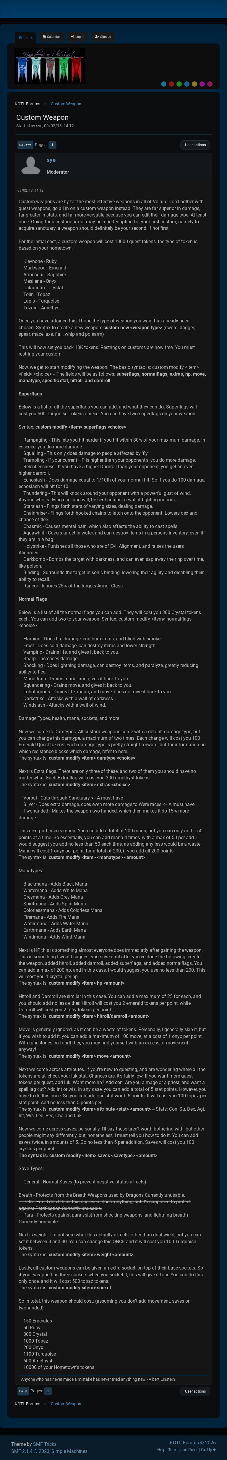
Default (163, 84)
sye (51, 159)
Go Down (25, 145)
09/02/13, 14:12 (30, 190)
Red (171, 84)
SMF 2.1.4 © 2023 (30, 1451)
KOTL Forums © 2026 (193, 1443)
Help (161, 1449)
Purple (202, 84)
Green (179, 84)
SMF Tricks (44, 1444)
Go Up (23, 1391)
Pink (210, 84)
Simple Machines (69, 1451)
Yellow (194, 84)
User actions (195, 145)
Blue (186, 84)
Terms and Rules (183, 1449)
